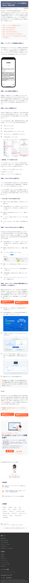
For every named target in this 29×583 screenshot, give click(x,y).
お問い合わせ (3, 555)
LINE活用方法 (3, 543)
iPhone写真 (5, 508)
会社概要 (2, 551)
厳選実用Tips (3, 535)
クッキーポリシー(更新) (5, 561)
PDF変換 (4, 504)
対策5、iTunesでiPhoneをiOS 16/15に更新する (12, 33)
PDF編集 (10, 504)
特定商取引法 (3, 563)
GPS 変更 (14, 506)
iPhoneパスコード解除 (20, 508)
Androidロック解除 (6, 510)
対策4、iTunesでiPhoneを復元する (10, 31)
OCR (15, 504)
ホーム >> (3, 521)
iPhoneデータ (12, 508)
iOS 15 (17, 8)
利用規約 (2, 553)
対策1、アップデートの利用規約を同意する (12, 25)
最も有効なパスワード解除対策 (6, 545)
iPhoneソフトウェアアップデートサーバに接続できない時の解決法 (15, 484)
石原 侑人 (4, 8)
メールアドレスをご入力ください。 (8, 569)
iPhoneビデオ (14, 510)
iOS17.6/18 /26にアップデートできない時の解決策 (14, 493)
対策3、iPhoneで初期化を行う (9, 29)
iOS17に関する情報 (4, 537)
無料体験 (9, 449)
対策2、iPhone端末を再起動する (9, 27)
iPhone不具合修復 (4, 539)
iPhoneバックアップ (22, 510)
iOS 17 (20, 504)
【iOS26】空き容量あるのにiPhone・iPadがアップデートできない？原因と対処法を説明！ (15, 489)
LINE (20, 506)
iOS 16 (9, 506)
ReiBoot (18, 291)
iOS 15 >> (7, 521)
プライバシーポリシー (5, 559)
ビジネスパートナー (4, 557)
